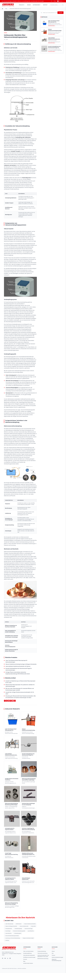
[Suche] (63, 5)
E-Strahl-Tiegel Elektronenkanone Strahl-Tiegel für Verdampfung (11, 854)
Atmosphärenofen (8, 928)
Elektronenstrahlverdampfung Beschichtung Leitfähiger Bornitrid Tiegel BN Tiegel (11, 903)
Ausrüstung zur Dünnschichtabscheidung (12, 938)
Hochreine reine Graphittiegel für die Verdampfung (28, 804)
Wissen (29, 4)
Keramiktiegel (7, 930)
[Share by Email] (13, 701)
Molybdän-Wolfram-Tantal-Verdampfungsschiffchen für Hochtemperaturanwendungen (28, 854)
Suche (60, 12)
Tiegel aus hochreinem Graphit (28, 938)
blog (6, 8)
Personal (25, 959)
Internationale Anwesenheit (29, 955)
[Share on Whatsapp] (15, 701)
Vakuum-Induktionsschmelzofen (30, 923)
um (51, 1)
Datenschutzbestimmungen (57, 957)
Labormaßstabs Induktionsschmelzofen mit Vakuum (17, 666)
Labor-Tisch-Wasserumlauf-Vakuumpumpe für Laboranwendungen (11, 729)
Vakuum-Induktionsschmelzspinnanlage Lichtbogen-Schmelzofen (21, 664)
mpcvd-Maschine (8, 933)
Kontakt (45, 4)
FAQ (52, 953)
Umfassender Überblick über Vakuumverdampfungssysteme (20, 8)
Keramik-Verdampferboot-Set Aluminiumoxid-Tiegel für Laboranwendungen (28, 754)
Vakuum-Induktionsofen (23, 926)
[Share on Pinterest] (11, 701)
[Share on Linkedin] (7, 701)
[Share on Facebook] (5, 701)
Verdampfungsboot (17, 933)
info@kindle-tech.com (9, 952)
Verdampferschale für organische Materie (9, 829)
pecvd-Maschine (30, 930)
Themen (53, 955)
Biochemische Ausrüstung (43, 958)
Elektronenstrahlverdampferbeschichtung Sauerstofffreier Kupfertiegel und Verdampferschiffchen (29, 779)
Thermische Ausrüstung (42, 953)
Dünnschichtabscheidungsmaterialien (12, 935)
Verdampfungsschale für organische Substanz (10, 878)
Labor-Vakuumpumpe (9, 923)
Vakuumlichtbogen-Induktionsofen (26, 878)
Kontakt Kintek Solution (28, 963)
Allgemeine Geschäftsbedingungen (56, 960)
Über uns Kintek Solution (28, 951)
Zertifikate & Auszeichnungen (29, 957)
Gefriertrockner (18, 923)
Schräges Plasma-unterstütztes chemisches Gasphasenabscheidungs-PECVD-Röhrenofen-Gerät (11, 779)
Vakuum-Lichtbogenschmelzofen (11, 926)
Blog (55, 1)
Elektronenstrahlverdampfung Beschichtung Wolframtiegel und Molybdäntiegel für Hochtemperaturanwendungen (11, 804)
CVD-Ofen (7, 940)
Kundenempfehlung (27, 953)
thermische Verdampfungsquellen (19, 930)
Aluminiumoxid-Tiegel (28, 928)
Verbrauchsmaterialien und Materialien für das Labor (43, 956)
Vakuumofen (33, 926)
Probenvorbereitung (42, 951)
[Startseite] (2, 8)
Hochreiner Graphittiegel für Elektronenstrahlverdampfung (28, 829)
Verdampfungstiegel (18, 928)
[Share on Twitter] (9, 701)
